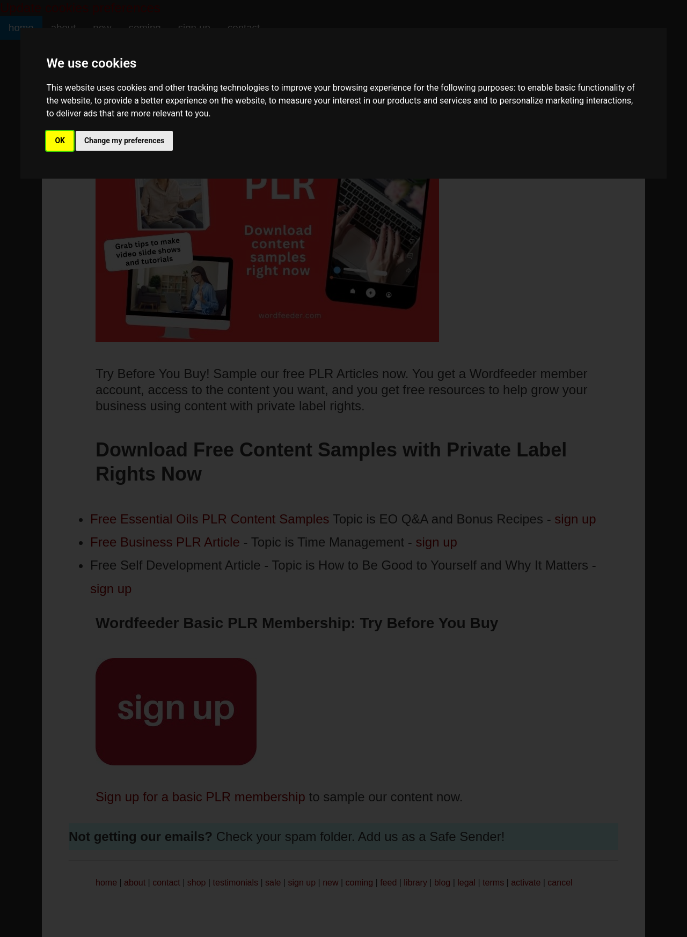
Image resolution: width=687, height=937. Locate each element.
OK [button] (60, 140)
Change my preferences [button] (124, 140)
